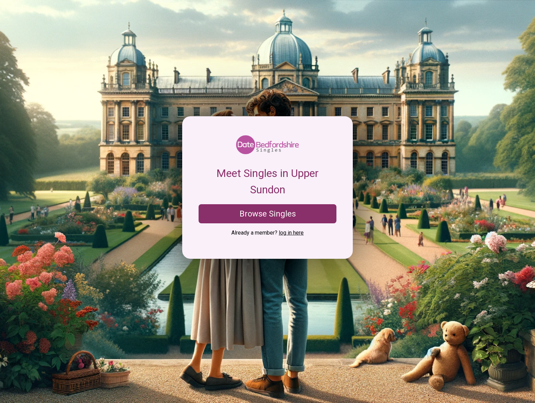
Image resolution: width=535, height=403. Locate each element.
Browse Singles (268, 214)
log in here (291, 232)
